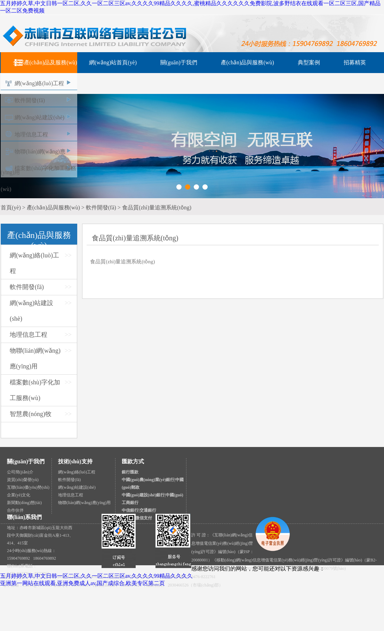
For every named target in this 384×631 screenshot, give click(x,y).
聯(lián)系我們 (24, 517)
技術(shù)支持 (75, 461)
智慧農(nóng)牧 (30, 413)
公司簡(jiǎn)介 (20, 472)
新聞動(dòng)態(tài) (24, 502)
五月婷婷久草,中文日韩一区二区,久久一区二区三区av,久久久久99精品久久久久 (96, 576)
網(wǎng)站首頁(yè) (113, 62)
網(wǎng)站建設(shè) (39, 117)
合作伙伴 (15, 510)
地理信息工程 (31, 134)
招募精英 (355, 62)
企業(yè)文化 (18, 495)
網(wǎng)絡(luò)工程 (39, 83)
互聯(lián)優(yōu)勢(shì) (28, 487)
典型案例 (309, 62)
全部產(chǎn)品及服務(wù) (45, 62)
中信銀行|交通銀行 (139, 510)
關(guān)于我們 (178, 62)
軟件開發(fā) (30, 100)
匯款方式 (133, 461)
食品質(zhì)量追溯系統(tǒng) (122, 261)
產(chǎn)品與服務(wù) (247, 62)
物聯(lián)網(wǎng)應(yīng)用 (84, 502)
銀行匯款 (130, 472)
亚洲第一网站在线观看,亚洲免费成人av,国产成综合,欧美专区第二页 (82, 583)
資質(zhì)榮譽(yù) (23, 479)
